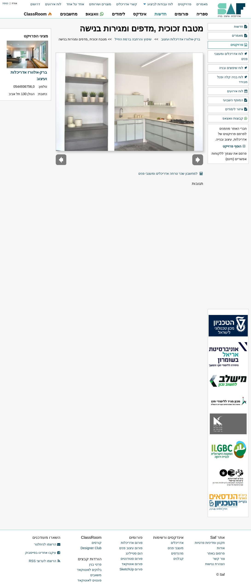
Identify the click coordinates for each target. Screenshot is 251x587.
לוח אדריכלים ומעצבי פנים (231, 56)
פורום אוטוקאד (132, 564)
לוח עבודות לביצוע (160, 4)
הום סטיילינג (134, 553)
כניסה (5, 3)
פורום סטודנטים (132, 558)
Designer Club (91, 548)
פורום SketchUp (131, 569)
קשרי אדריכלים (126, 4)
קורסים (97, 543)
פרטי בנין (95, 564)
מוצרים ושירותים (100, 4)
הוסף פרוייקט (234, 146)
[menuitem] (199, 4)
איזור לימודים (236, 109)
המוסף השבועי (235, 100)
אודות (221, 548)
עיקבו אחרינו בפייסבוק (43, 552)
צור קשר (219, 558)
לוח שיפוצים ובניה (233, 68)
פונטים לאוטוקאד (89, 580)
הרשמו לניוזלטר (47, 544)
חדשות (241, 26)
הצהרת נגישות (215, 564)
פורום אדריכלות (132, 543)
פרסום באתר (216, 553)
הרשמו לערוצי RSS (44, 561)
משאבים (96, 575)
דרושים (35, 4)
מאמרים (202, 4)
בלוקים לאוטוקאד (89, 570)
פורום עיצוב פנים (131, 548)
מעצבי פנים (176, 548)
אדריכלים (177, 543)
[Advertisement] (228, 236)
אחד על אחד (75, 4)
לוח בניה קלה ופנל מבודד (232, 79)
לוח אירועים (53, 4)
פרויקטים (239, 45)
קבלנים (178, 558)
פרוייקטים (184, 4)
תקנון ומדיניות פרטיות (210, 543)
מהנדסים (177, 553)
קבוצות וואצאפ (235, 118)
